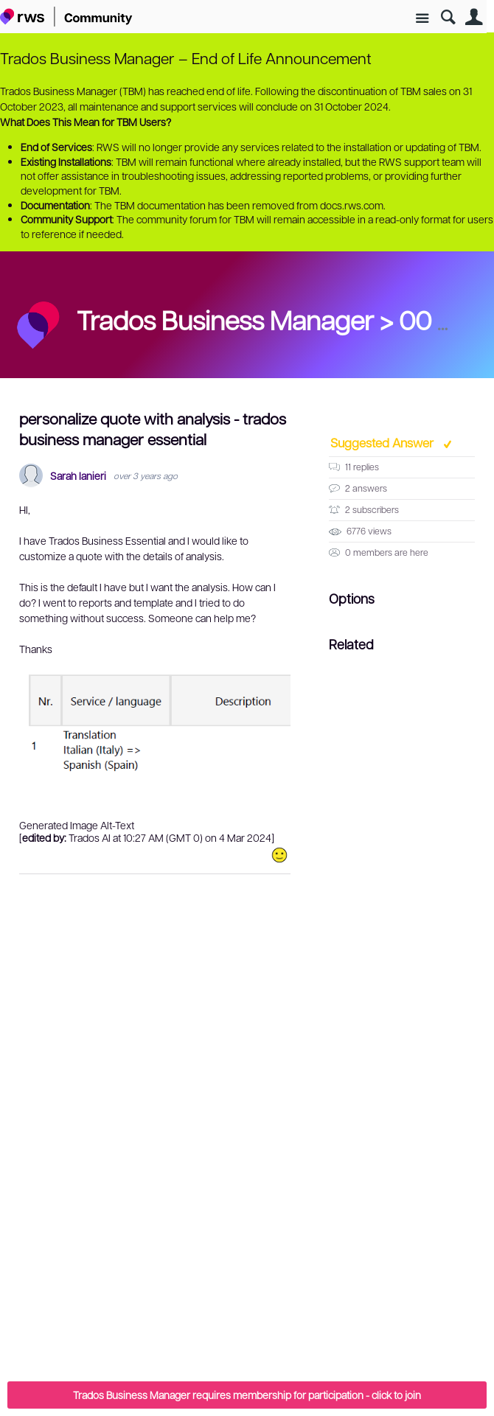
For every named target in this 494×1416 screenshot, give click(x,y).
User (474, 17)
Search (448, 17)
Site (422, 19)
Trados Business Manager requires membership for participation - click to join (247, 1394)
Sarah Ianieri (78, 476)
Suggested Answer (383, 442)
